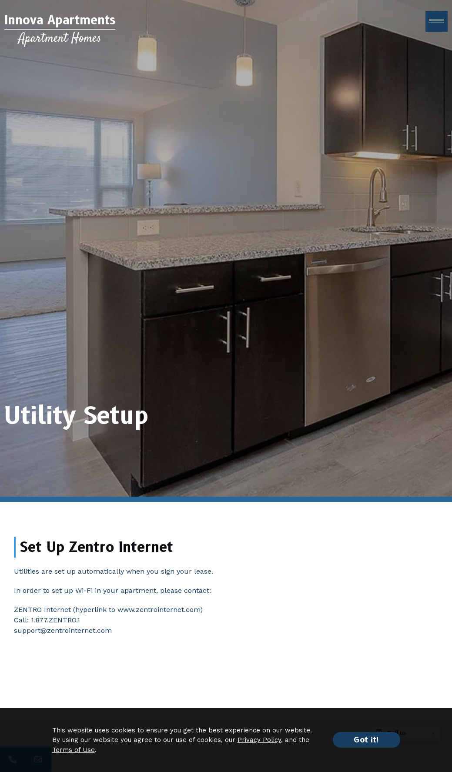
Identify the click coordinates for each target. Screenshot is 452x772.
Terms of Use (73, 750)
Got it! (366, 740)
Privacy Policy (259, 740)
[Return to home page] (59, 29)
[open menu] (436, 21)
